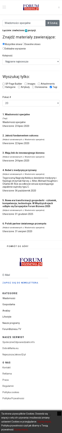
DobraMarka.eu (10, 348)
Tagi (55, 87)
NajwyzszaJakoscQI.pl (14, 354)
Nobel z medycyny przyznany (21, 170)
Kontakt (6, 367)
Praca (5, 380)
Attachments (48, 83)
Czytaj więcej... (44, 421)
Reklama (7, 373)
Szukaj (52, 23)
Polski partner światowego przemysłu (25, 223)
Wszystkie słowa (12, 44)
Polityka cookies (10, 392)
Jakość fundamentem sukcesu (21, 135)
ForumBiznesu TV (11, 329)
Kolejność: (7, 55)
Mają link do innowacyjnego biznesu (24, 153)
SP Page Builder (13, 83)
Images (31, 83)
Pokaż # (6, 97)
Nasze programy (11, 323)
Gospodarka (8, 304)
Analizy (6, 310)
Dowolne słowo (31, 44)
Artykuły (25, 87)
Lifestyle (6, 316)
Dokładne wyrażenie (14, 48)
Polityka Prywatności (13, 398)
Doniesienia (41, 87)
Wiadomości (8, 298)
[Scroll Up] (18, 246)
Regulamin (8, 386)
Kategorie (10, 87)
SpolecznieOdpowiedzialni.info (18, 342)
